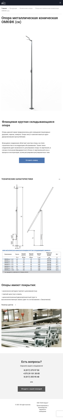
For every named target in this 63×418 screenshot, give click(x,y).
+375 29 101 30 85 (31, 373)
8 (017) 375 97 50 (31, 370)
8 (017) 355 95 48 (31, 377)
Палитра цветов (7, 305)
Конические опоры (26, 8)
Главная (4, 8)
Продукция (13, 8)
